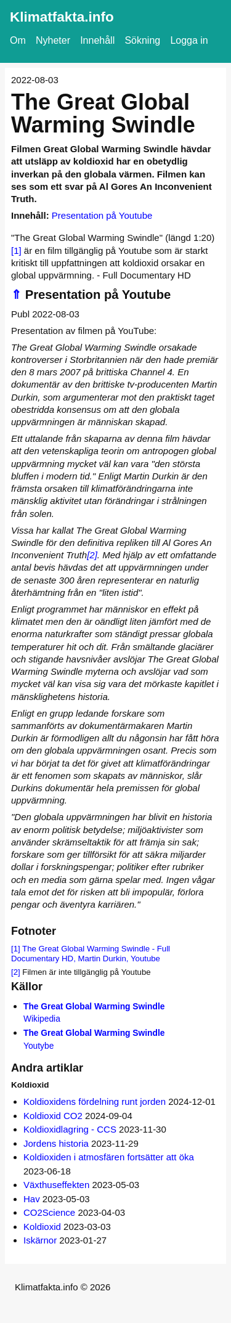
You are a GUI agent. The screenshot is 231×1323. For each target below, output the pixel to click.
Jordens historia (56, 1143)
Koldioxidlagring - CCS (69, 1129)
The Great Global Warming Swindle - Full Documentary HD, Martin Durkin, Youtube (90, 953)
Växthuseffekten (56, 1184)
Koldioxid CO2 (53, 1115)
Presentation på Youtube (102, 215)
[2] (92, 555)
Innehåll (97, 40)
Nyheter (53, 40)
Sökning (142, 40)
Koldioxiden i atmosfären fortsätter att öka (108, 1157)
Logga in (189, 40)
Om (18, 40)
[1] (16, 250)
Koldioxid (42, 1226)
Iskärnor (40, 1240)
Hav (31, 1199)
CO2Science (49, 1212)
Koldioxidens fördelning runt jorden (94, 1101)
